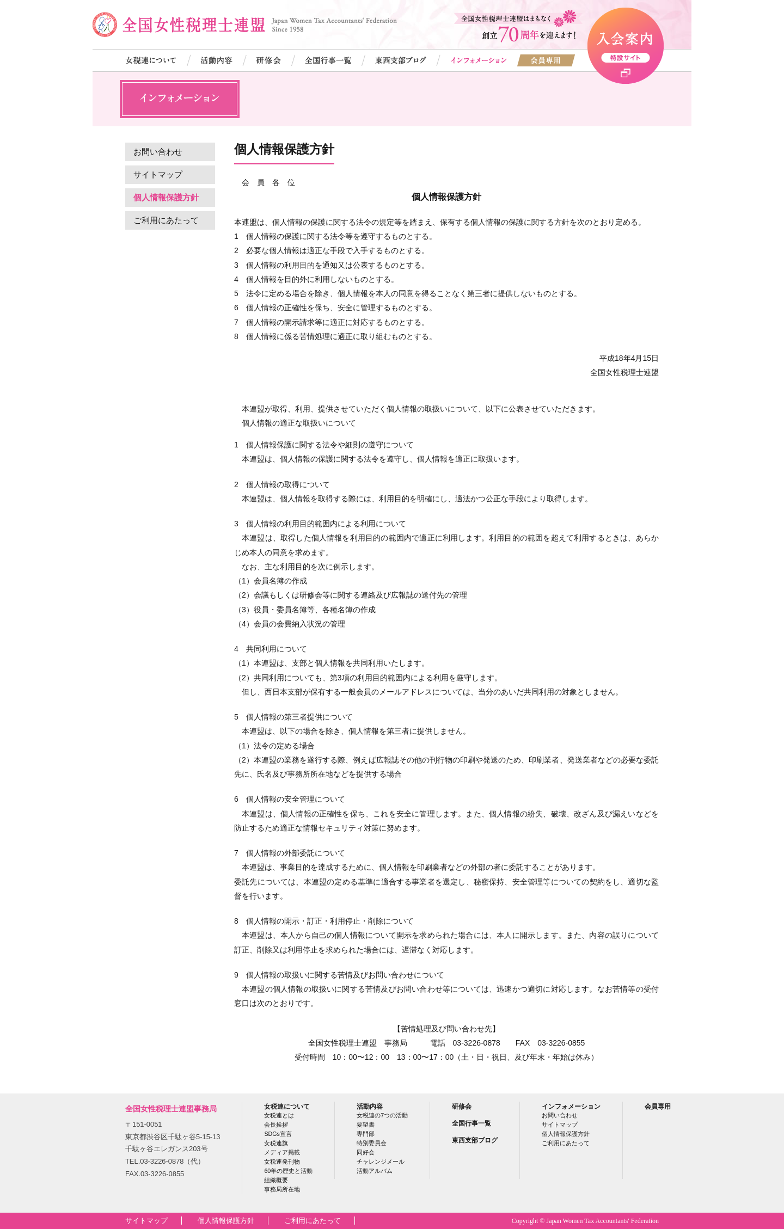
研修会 (461, 1106)
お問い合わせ (157, 151)
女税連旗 (276, 1143)
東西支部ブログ (475, 1140)
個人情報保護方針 (166, 197)
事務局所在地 (282, 1189)
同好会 (366, 1152)
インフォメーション (571, 1106)
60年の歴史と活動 (288, 1170)
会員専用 (658, 1106)
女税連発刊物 (282, 1161)
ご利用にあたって (166, 220)
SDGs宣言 (277, 1133)
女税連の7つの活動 (382, 1115)
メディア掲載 (282, 1152)
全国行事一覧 (471, 1123)
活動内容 (370, 1106)
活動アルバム (375, 1170)
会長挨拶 (276, 1124)
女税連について (287, 1106)
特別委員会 (372, 1143)
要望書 (366, 1124)
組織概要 (276, 1180)
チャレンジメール (381, 1161)
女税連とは (279, 1115)
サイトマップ (157, 174)
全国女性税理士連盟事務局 (171, 1108)
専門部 (366, 1133)
